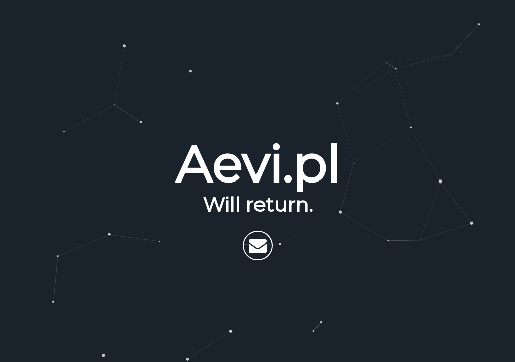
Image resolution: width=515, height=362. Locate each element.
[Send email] (257, 245)
